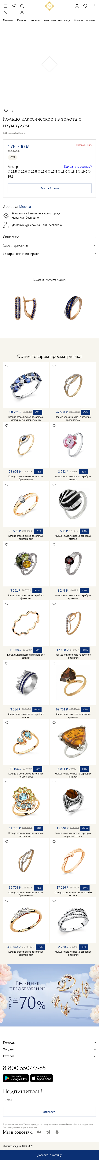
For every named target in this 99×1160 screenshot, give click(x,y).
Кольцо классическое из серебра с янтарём (73, 775)
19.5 (10, 176)
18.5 (74, 171)
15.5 (14, 171)
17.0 (44, 171)
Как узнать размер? (78, 166)
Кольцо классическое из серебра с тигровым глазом (73, 835)
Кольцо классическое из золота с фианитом (73, 656)
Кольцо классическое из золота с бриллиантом (73, 418)
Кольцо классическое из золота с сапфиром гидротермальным (25, 418)
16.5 (34, 171)
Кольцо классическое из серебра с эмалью (73, 478)
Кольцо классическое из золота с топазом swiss (25, 775)
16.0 (24, 171)
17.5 (54, 171)
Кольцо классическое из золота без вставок (26, 656)
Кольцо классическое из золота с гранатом (73, 716)
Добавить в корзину (49, 1155)
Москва (14, 6)
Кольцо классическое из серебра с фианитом (26, 597)
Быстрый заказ (50, 188)
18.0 (64, 171)
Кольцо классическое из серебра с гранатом (73, 597)
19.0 (84, 171)
